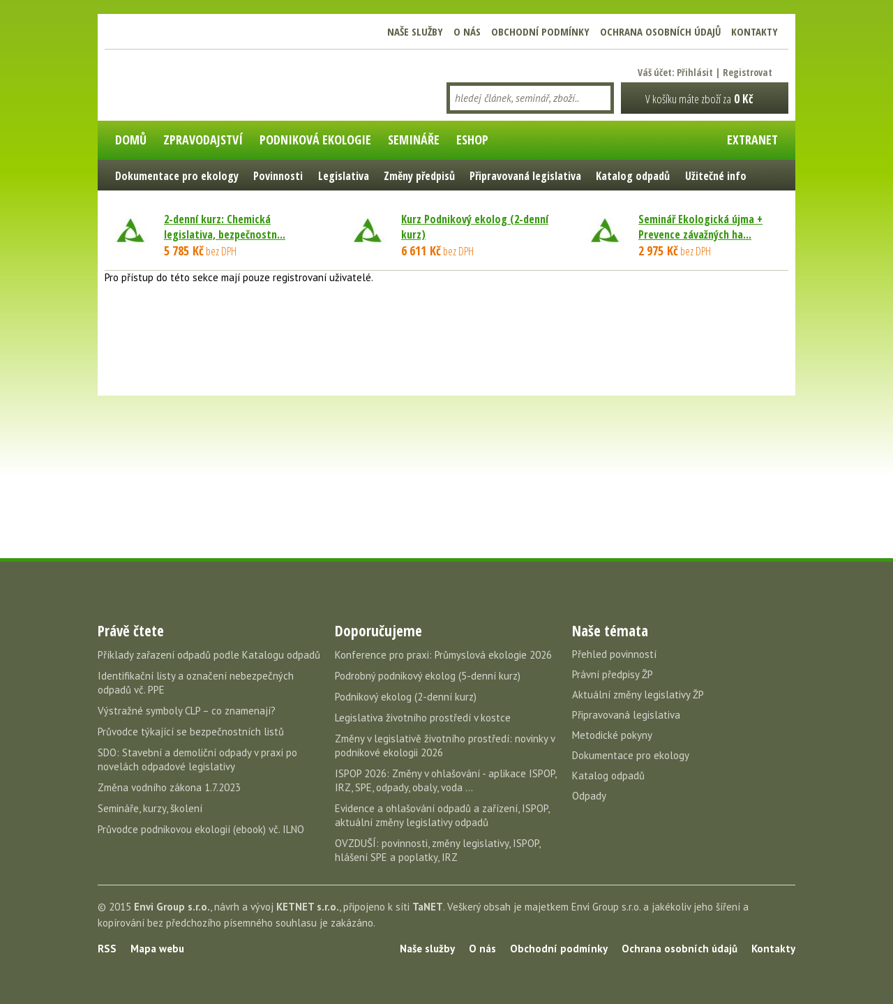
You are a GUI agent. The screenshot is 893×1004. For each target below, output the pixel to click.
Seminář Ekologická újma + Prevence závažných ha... (700, 226)
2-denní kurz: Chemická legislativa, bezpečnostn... (224, 226)
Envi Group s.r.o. (172, 906)
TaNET (427, 906)
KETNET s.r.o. (307, 906)
